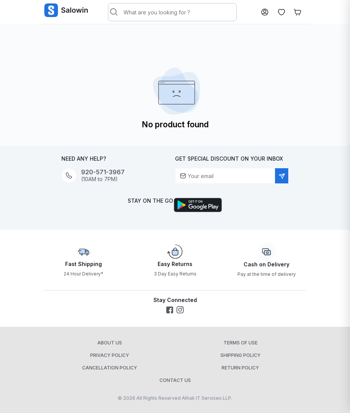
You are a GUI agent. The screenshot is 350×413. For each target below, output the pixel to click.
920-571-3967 (103, 172)
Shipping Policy (240, 355)
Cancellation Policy (109, 368)
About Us (109, 343)
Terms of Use (240, 343)
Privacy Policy (109, 355)
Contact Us (175, 380)
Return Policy (240, 368)
